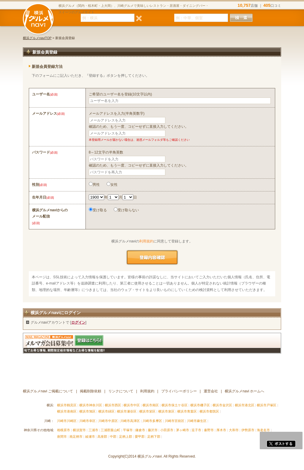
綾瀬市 (90, 436)
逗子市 (196, 430)
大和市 (234, 430)
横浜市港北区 (244, 405)
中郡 (113, 436)
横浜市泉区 (166, 411)
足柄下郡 (153, 436)
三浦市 (93, 430)
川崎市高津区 (130, 421)
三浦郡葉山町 (110, 430)
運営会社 (211, 391)
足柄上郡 (125, 436)
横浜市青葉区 (187, 411)
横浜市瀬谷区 (127, 411)
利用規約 (146, 241)
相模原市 (63, 430)
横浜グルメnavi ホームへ (244, 391)
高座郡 (102, 436)
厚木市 (221, 430)
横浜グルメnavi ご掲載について (48, 391)
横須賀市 (79, 430)
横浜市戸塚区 (266, 405)
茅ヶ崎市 (182, 430)
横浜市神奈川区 (90, 405)
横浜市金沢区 (222, 405)
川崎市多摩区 (152, 421)
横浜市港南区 (67, 411)
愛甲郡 (140, 436)
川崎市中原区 (108, 421)
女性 (112, 185)
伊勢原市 (247, 430)
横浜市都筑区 (209, 411)
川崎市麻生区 (197, 421)
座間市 (62, 436)
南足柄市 (76, 436)
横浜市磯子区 (200, 405)
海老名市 (263, 430)
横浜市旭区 (87, 411)
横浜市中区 (132, 405)
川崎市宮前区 (174, 421)
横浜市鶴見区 (67, 405)
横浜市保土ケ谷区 (175, 405)
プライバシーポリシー (179, 391)
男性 (94, 185)
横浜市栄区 (147, 411)
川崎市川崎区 (67, 421)
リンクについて (120, 391)
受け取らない (126, 210)
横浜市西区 (113, 405)
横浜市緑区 (106, 411)
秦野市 (209, 430)
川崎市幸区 (87, 421)
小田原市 (166, 430)
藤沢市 (153, 430)
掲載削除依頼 (90, 391)
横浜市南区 (150, 405)
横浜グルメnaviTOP (37, 38)
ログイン (78, 322)
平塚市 (128, 430)
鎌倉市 (140, 430)
